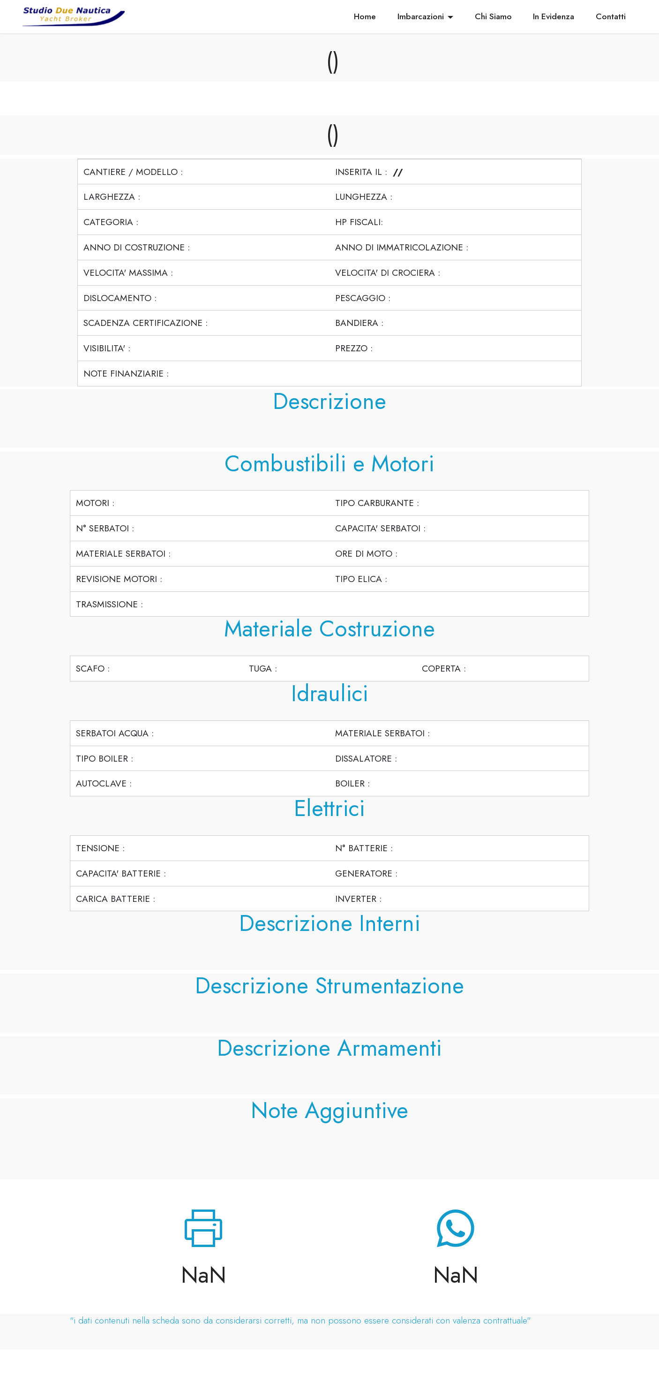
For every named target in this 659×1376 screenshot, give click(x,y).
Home (365, 16)
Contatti (611, 16)
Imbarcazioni (420, 16)
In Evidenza (553, 16)
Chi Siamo (493, 16)
